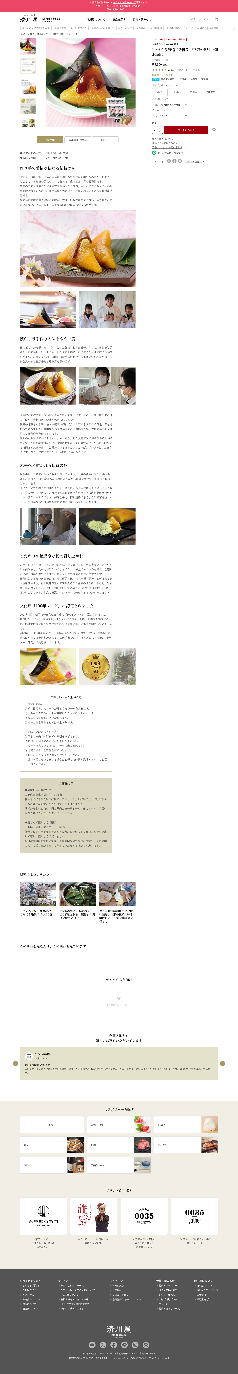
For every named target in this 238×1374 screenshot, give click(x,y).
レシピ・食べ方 (167, 1294)
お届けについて (161, 99)
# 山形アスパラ (79, 28)
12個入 (193, 92)
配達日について (30, 1308)
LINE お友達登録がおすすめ (75, 1304)
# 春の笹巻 (60, 28)
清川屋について (96, 19)
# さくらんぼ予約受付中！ (36, 28)
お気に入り (118, 1285)
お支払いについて (31, 1299)
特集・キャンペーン (169, 1285)
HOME (22, 34)
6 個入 (177, 92)
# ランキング (125, 28)
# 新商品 (141, 28)
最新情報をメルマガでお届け (76, 1299)
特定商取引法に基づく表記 (81, 1358)
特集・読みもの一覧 (169, 1308)
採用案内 (201, 1299)
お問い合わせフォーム (72, 1285)
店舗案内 (201, 1294)
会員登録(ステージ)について (127, 1299)
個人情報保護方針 (103, 1358)
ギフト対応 (28, 1294)
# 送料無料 (156, 28)
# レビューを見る (195, 28)
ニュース (163, 1304)
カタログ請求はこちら (72, 1308)
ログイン (208, 19)
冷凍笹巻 (210, 92)
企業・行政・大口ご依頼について (78, 1290)
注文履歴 (117, 1290)
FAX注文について (70, 1294)
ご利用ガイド (29, 1290)
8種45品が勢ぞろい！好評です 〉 (119, 2)
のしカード (159, 110)
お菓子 (31, 34)
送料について (29, 1304)
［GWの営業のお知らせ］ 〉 (119, 9)
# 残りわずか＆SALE (102, 28)
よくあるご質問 (30, 1285)
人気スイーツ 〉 (119, 5)
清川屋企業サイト (206, 1290)
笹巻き (40, 34)
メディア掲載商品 (168, 1290)
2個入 (160, 92)
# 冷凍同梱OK (174, 28)
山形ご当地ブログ (168, 1299)
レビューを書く (120, 1294)
